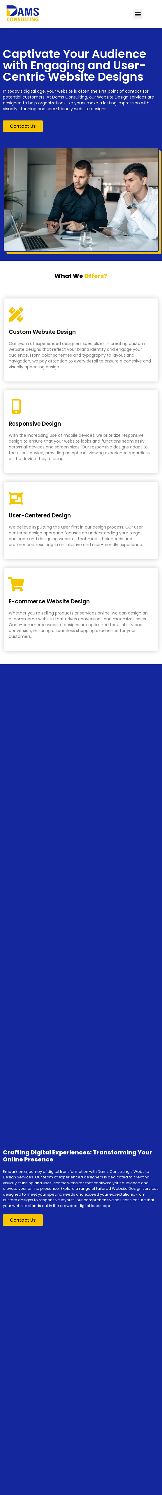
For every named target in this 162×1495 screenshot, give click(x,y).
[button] (137, 14)
